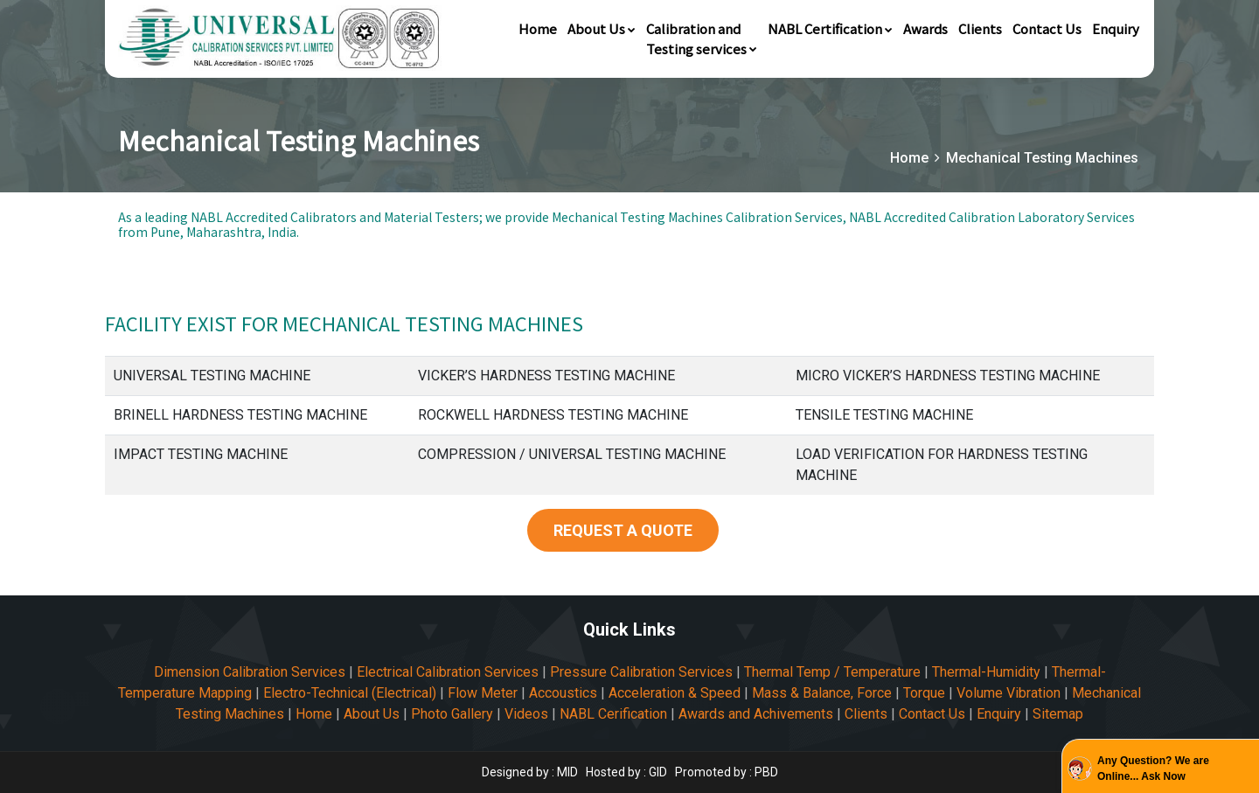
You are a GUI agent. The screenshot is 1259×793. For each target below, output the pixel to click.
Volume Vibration (1008, 693)
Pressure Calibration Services (641, 672)
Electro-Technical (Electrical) (349, 693)
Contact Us (1047, 28)
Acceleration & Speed (675, 693)
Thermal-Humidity (986, 672)
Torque (924, 693)
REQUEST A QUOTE (622, 530)
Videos (526, 714)
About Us (601, 28)
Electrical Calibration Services (448, 672)
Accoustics (563, 693)
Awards (925, 28)
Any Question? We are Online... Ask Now (1153, 769)
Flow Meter (483, 693)
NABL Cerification (613, 714)
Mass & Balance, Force (822, 693)
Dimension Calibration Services (249, 672)
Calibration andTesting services (701, 38)
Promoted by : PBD (726, 772)
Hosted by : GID (626, 772)
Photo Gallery (452, 714)
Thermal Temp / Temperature (832, 672)
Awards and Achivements (755, 714)
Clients (980, 28)
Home (537, 28)
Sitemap (1058, 714)
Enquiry (1115, 28)
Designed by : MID (531, 772)
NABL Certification (830, 28)
